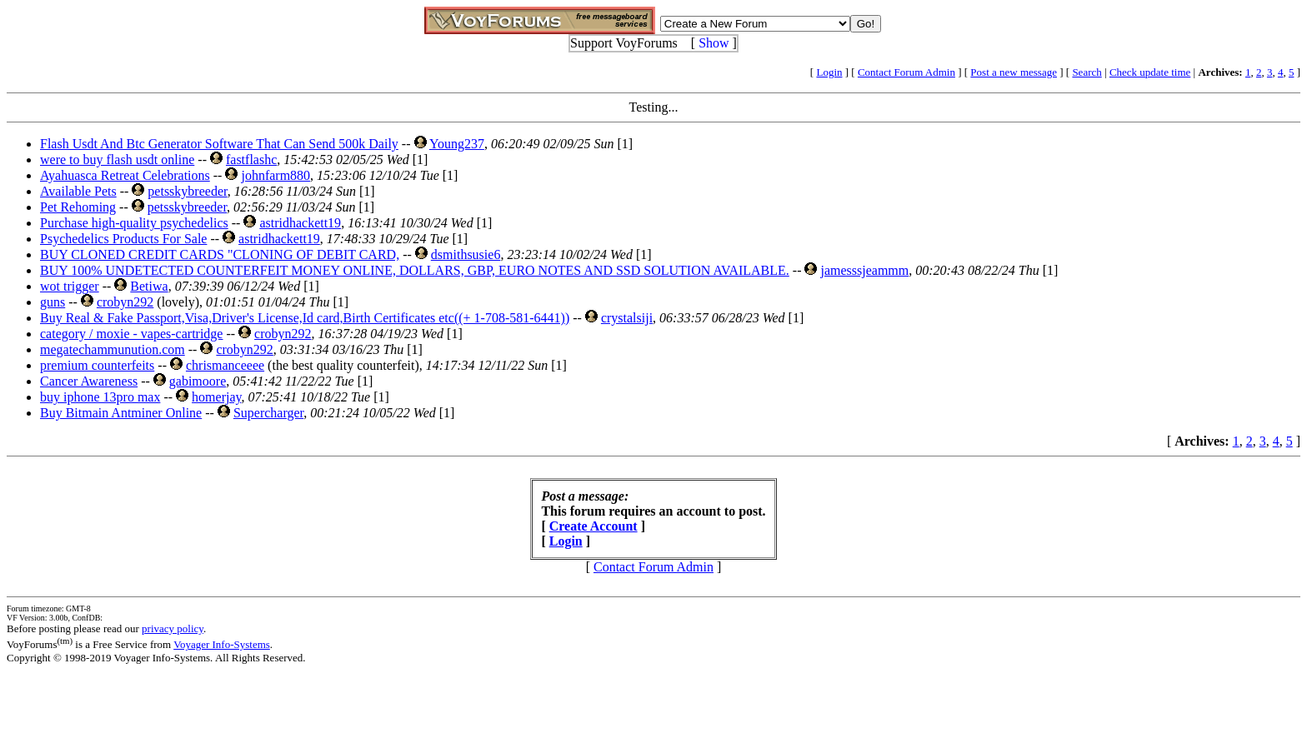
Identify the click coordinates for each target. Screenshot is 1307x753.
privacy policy (172, 628)
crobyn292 (125, 302)
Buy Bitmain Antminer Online (121, 413)
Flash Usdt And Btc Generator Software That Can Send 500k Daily (219, 144)
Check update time (1149, 72)
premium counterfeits (97, 365)
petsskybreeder (187, 191)
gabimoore (197, 381)
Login (829, 72)
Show (714, 43)
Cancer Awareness (89, 381)
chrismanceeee (225, 365)
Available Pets (78, 191)
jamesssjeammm (864, 270)
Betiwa (149, 286)
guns (52, 302)
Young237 (456, 144)
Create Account (593, 526)
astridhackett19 (300, 223)
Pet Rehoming (78, 207)
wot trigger (69, 286)
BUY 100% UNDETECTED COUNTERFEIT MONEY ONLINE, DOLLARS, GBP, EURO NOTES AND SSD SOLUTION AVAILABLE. (414, 270)
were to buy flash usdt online (117, 159)
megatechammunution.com (112, 349)
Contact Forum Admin (906, 72)
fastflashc (251, 159)
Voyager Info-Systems (221, 644)
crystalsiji (627, 318)
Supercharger (268, 413)
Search (1086, 72)
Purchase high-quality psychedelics (134, 223)
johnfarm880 (275, 175)
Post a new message (1013, 72)
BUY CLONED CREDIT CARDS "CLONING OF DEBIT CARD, (219, 254)
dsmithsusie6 (466, 254)
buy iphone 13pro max (100, 397)
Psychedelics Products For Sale (123, 239)
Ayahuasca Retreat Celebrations (125, 175)
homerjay (216, 397)
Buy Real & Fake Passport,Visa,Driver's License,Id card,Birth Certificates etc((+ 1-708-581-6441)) (304, 318)
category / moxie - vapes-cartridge (131, 334)
